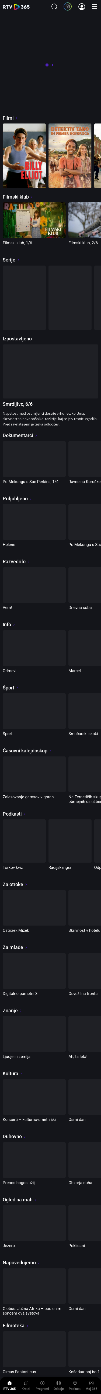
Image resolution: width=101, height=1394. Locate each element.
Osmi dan (77, 1119)
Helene (9, 544)
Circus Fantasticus (19, 1371)
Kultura (13, 1073)
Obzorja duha (80, 1182)
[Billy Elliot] (24, 155)
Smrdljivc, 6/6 (18, 404)
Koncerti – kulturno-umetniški (29, 1119)
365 (16, 7)
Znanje (12, 1010)
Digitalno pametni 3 (20, 993)
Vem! (7, 607)
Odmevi (9, 670)
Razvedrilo (16, 561)
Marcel (74, 670)
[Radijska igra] (70, 841)
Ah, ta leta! (77, 1056)
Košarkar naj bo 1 (84, 1371)
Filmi (10, 118)
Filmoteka (16, 1325)
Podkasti (14, 814)
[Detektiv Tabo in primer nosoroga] (70, 155)
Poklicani (76, 1245)
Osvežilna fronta (82, 993)
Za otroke (15, 884)
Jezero (9, 1245)
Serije (11, 260)
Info (9, 624)
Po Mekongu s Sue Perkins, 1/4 (30, 481)
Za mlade (15, 947)
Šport (11, 688)
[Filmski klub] (24, 298)
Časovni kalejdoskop (27, 750)
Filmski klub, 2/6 (83, 242)
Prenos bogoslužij (19, 1182)
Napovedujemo (21, 1262)
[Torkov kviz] (24, 841)
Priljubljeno (17, 498)
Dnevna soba (80, 607)
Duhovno (14, 1136)
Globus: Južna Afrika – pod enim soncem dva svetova (32, 1311)
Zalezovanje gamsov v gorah (28, 797)
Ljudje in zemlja (16, 1056)
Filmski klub (18, 197)
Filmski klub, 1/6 (17, 242)
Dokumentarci (20, 435)
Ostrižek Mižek (16, 930)
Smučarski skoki (83, 733)
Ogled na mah (20, 1199)
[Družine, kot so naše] (70, 298)
